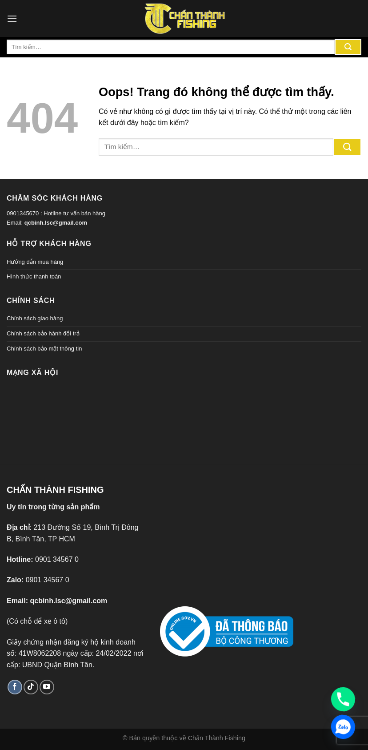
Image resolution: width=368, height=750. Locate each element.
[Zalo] (343, 727)
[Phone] (343, 699)
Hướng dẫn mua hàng (35, 261)
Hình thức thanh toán (34, 276)
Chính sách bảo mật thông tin (44, 348)
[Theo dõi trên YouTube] (47, 687)
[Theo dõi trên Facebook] (15, 687)
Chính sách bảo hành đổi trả (43, 333)
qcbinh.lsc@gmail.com (55, 222)
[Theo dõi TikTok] (31, 687)
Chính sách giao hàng (35, 318)
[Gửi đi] (348, 47)
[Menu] (12, 18)
